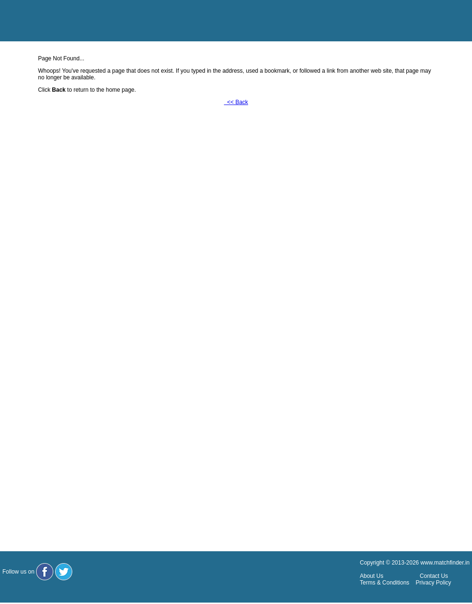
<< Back (236, 102)
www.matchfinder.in (445, 562)
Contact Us (434, 576)
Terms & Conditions (384, 582)
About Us (371, 576)
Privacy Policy (433, 582)
